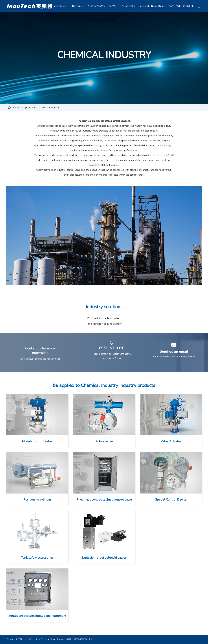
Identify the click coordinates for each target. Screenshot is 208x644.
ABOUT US (60, 5)
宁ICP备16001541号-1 (83, 639)
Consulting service (152, 5)
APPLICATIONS (96, 5)
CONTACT (174, 5)
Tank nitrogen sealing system (104, 324)
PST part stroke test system (104, 318)
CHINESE (188, 6)
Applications (30, 107)
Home (16, 107)
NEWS (112, 5)
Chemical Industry (50, 107)
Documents (128, 5)
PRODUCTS (76, 5)
